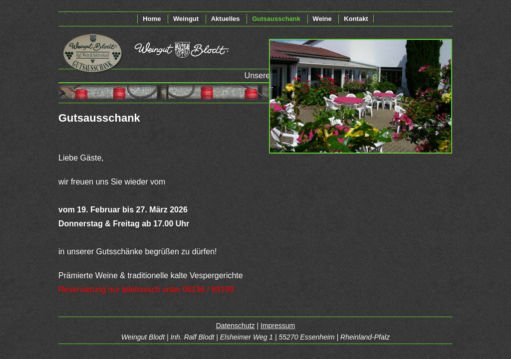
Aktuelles (225, 18)
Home (152, 18)
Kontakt (356, 18)
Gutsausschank (276, 18)
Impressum (277, 326)
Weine (322, 18)
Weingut (186, 18)
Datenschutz (235, 326)
